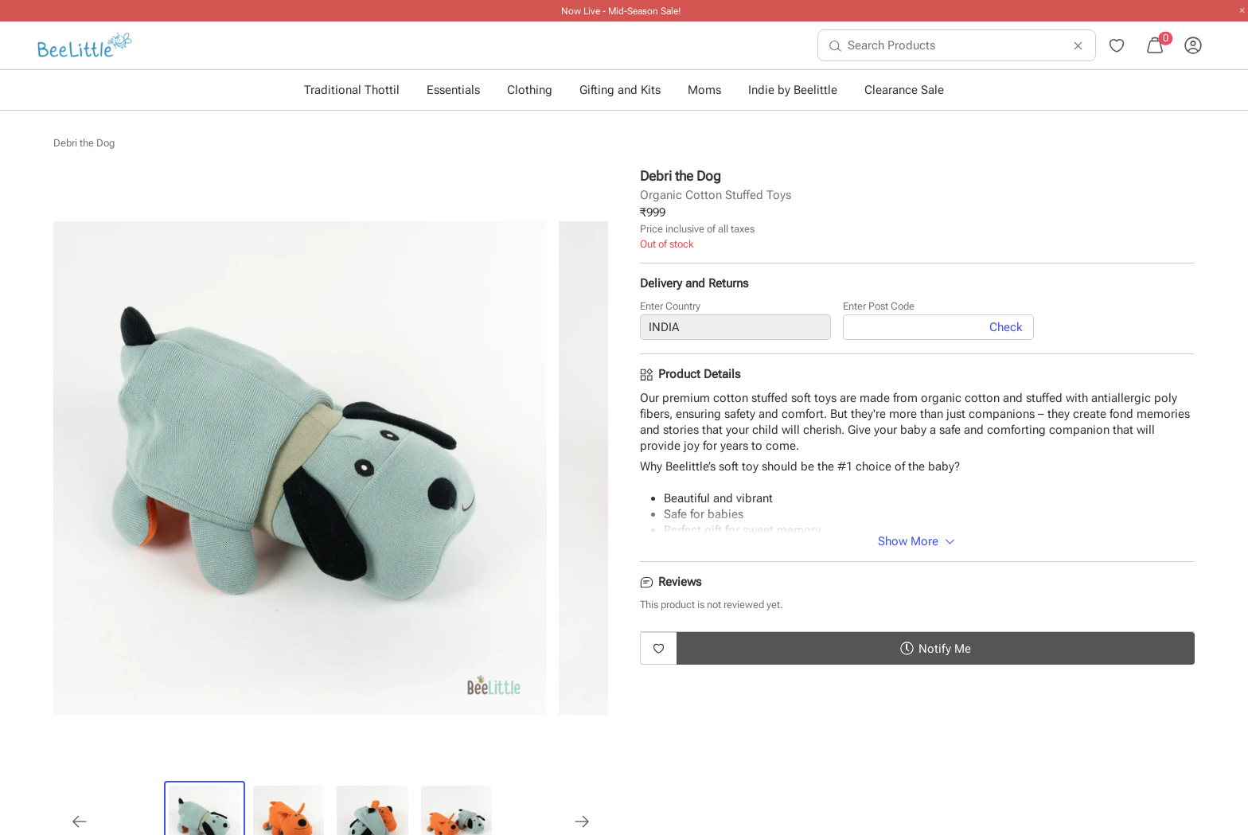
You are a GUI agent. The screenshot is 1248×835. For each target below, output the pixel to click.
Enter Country (670, 307)
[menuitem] (84, 45)
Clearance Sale (904, 90)
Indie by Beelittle (792, 90)
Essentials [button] (453, 90)
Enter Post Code (879, 307)
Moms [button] (704, 90)
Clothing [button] (529, 90)
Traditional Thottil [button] (352, 90)
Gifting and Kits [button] (620, 90)
